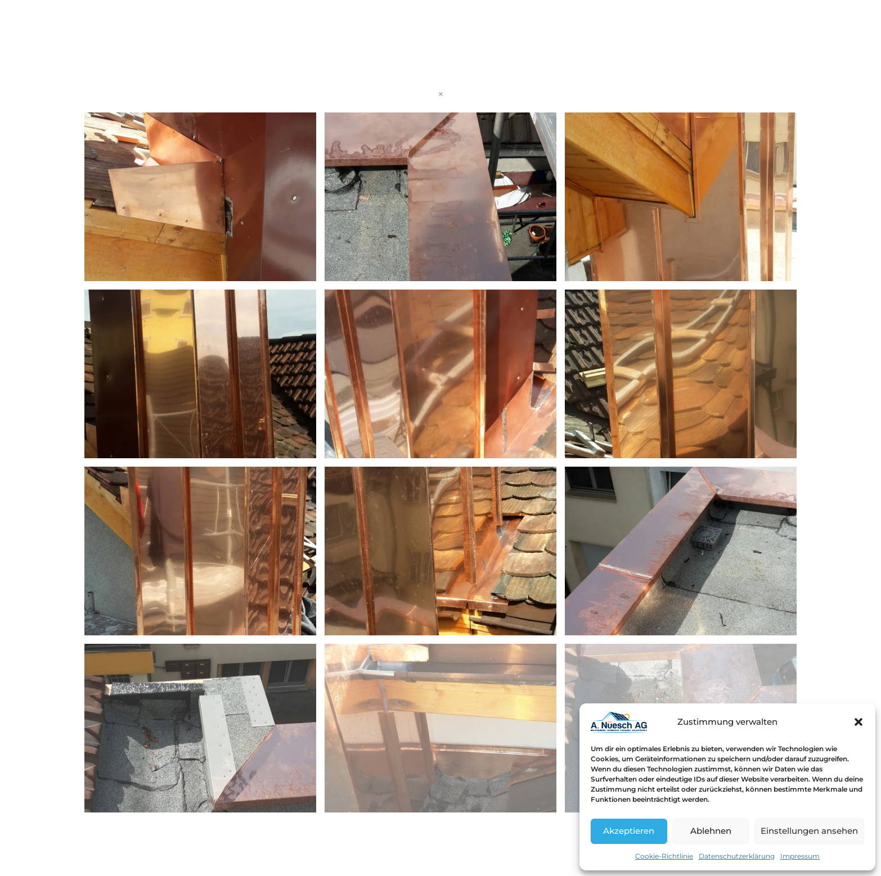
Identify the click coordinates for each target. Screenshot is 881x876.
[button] (858, 722)
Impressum (800, 856)
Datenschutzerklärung (737, 856)
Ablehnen (710, 830)
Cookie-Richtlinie (664, 856)
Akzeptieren (628, 830)
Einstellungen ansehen (809, 830)
